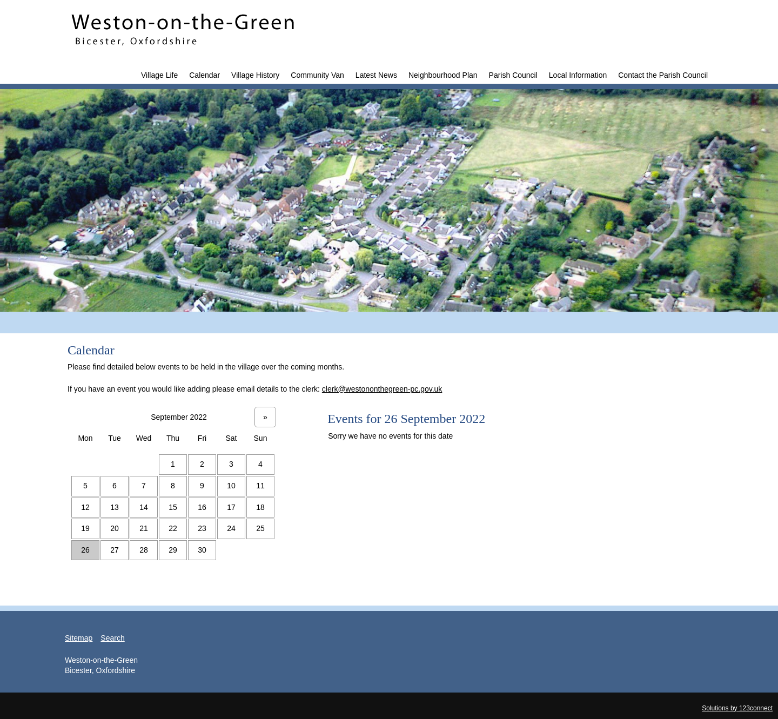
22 (173, 528)
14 (143, 507)
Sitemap (78, 638)
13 (114, 507)
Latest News (376, 75)
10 (231, 485)
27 (114, 550)
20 (114, 528)
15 (173, 507)
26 (85, 550)
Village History (255, 75)
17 (231, 507)
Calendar (204, 75)
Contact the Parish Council (663, 75)
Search (112, 638)
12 (85, 507)
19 (85, 528)
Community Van (317, 75)
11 (260, 485)
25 (260, 528)
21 (143, 528)
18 (260, 507)
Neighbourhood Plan (443, 75)
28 (143, 550)
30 (202, 550)
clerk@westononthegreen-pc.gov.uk (382, 389)
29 (173, 550)
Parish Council (513, 75)
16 (202, 507)
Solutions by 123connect (737, 708)
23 (202, 528)
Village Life (159, 75)
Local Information (578, 75)
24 (231, 528)
